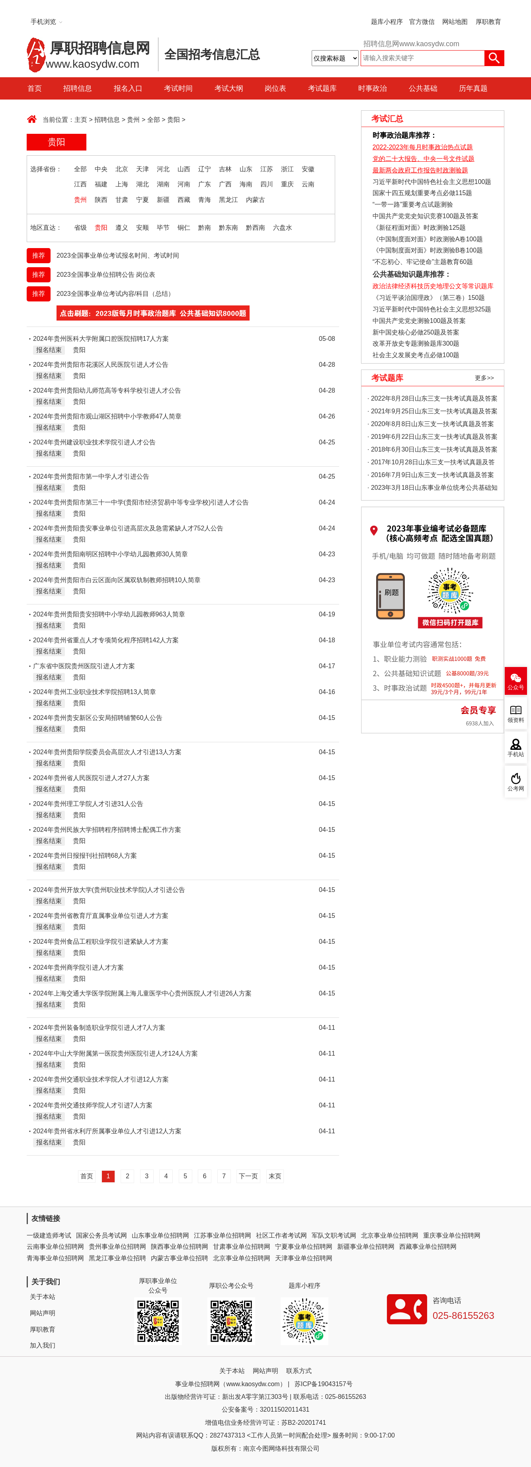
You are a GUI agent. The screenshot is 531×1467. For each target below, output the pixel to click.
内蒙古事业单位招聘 (179, 1258)
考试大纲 (229, 88)
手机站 (516, 754)
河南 (184, 184)
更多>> (484, 377)
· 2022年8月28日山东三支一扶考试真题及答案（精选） (432, 400)
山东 (246, 169)
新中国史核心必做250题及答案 (416, 332)
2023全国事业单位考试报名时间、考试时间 (118, 255)
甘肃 (121, 199)
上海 (121, 184)
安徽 (308, 169)
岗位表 (275, 88)
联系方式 (299, 1370)
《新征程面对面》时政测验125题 (419, 227)
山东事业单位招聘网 (160, 1235)
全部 (153, 119)
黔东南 (228, 227)
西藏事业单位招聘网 (428, 1246)
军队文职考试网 (334, 1235)
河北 (163, 169)
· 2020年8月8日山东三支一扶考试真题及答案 (430, 424)
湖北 (142, 184)
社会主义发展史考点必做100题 (416, 355)
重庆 (287, 184)
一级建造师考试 (49, 1235)
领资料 (516, 720)
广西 (225, 184)
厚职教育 (488, 21)
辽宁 (204, 169)
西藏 (184, 199)
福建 (101, 184)
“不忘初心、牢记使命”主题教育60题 (422, 261)
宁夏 (142, 199)
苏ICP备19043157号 (324, 1384)
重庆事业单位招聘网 (451, 1235)
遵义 (121, 227)
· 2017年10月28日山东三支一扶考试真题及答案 (431, 464)
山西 (184, 169)
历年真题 (473, 88)
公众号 (516, 687)
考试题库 (322, 88)
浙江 (287, 169)
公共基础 (423, 88)
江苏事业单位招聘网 (222, 1235)
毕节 (163, 227)
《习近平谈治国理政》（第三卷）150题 (426, 297)
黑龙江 (228, 199)
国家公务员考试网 (101, 1235)
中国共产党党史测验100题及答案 (419, 320)
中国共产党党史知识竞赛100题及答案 (426, 216)
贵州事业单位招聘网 (117, 1246)
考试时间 (178, 88)
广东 (204, 184)
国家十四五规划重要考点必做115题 (422, 193)
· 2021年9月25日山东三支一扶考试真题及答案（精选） (432, 413)
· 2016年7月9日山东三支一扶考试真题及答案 (430, 474)
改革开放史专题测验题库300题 (415, 343)
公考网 (516, 789)
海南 (246, 184)
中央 (101, 169)
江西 (80, 184)
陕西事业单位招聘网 (179, 1246)
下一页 (248, 1176)
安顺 (142, 227)
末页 (275, 1176)
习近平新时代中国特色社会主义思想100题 (432, 181)
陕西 (101, 199)
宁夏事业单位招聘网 (303, 1246)
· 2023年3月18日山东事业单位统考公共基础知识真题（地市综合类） (432, 489)
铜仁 (184, 227)
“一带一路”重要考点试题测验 (413, 204)
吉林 (225, 169)
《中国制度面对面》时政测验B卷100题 (428, 250)
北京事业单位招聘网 (389, 1235)
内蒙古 (255, 199)
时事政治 (372, 88)
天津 (142, 169)
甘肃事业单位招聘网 (241, 1246)
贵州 (133, 119)
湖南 (163, 184)
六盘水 (282, 227)
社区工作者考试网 (281, 1235)
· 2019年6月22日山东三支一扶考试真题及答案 (432, 436)
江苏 (266, 169)
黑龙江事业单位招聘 (117, 1258)
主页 (80, 119)
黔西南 (255, 227)
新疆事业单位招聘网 (365, 1246)
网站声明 (42, 1313)
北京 (121, 169)
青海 (204, 199)
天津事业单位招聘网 (303, 1258)
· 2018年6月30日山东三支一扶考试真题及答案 (432, 449)
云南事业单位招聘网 (55, 1246)
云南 (308, 184)
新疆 (163, 199)
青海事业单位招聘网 (55, 1258)
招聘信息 (77, 88)
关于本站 (42, 1296)
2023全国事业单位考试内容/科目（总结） (115, 293)
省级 (80, 227)
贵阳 (173, 119)
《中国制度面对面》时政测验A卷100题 (428, 239)
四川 (266, 184)
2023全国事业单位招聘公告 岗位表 (106, 274)
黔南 (204, 227)
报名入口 (128, 88)
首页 (34, 88)
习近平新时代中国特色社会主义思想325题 (432, 309)
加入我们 (42, 1345)
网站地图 (455, 21)
